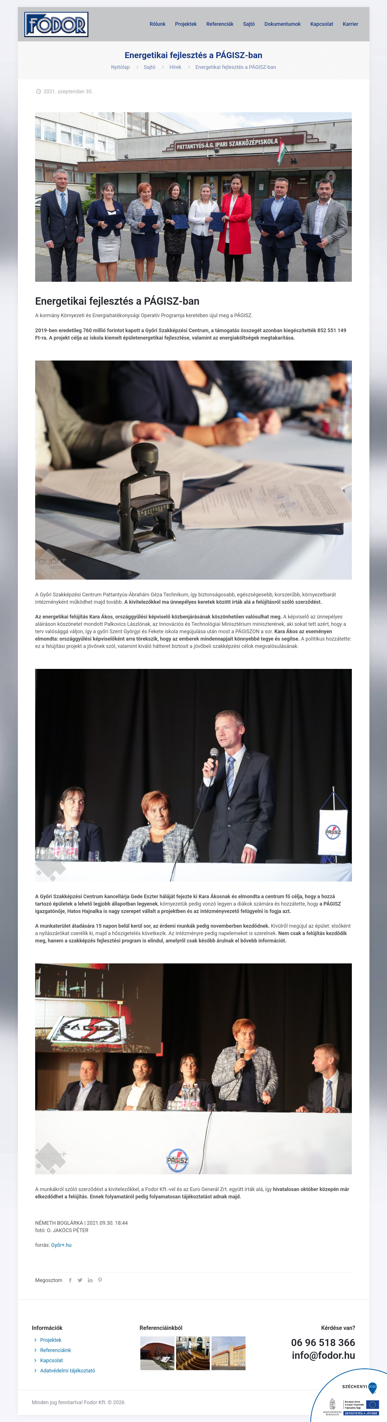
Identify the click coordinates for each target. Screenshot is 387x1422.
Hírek (175, 67)
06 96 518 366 (323, 1343)
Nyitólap (120, 67)
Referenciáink (55, 1350)
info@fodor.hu (323, 1355)
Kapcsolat (51, 1360)
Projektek (51, 1340)
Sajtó (149, 67)
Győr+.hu (61, 1245)
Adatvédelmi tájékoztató (67, 1371)
